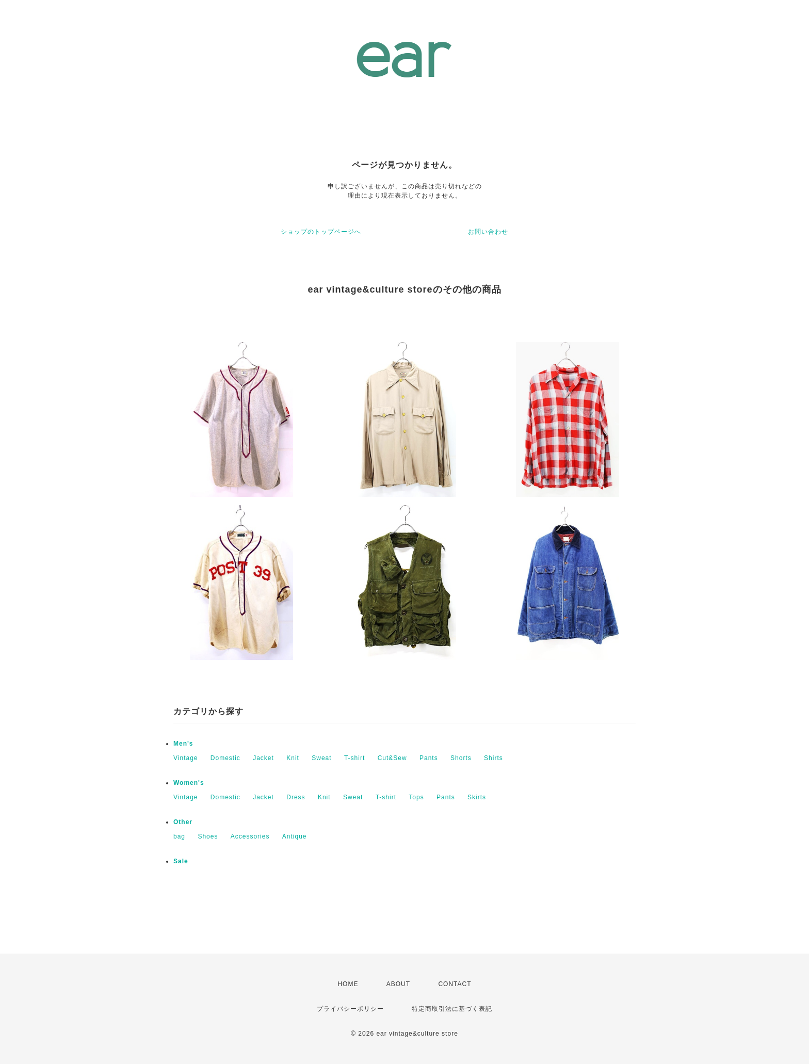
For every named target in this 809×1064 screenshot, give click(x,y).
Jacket (263, 758)
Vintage (185, 758)
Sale (180, 861)
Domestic (225, 758)
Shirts (493, 758)
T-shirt (354, 758)
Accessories (250, 836)
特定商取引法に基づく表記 (452, 1008)
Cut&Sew (392, 758)
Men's (183, 743)
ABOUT (398, 984)
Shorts (461, 758)
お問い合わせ (488, 231)
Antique (294, 836)
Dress (295, 797)
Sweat (321, 758)
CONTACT (454, 984)
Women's (188, 782)
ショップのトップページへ (321, 231)
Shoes (208, 836)
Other (182, 822)
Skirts (476, 797)
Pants (428, 758)
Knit (292, 758)
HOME (347, 984)
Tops (416, 797)
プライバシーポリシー (350, 1008)
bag (179, 836)
